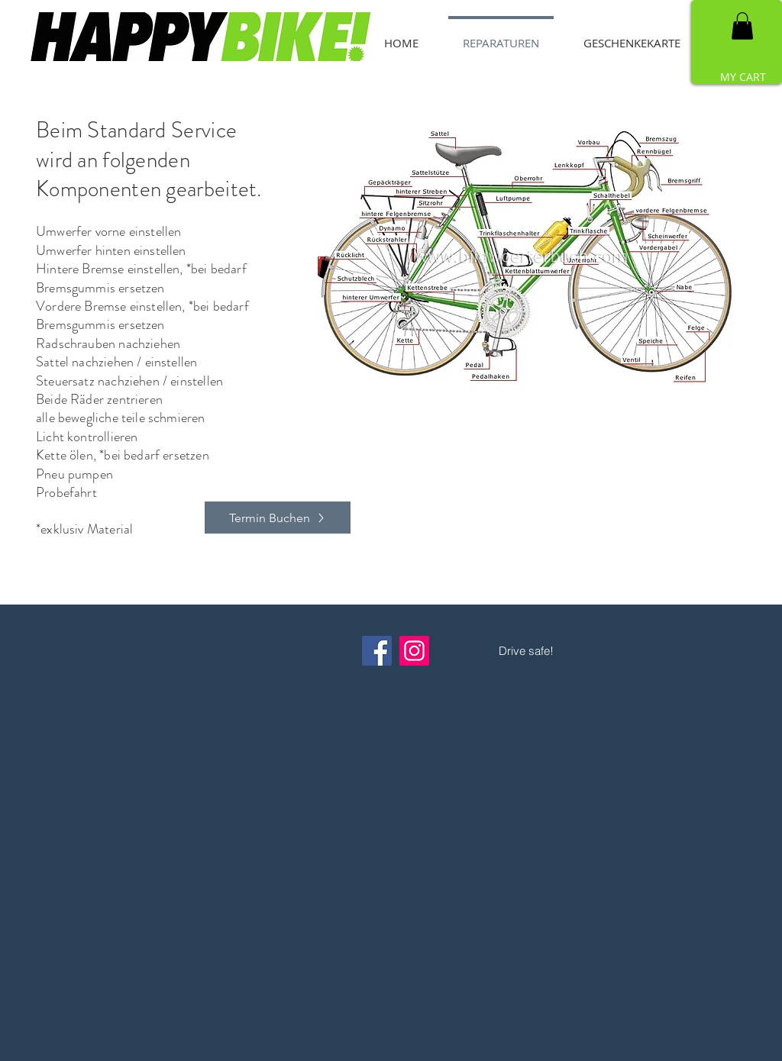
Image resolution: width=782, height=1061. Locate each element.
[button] (742, 26)
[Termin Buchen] (278, 517)
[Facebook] (377, 651)
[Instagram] (414, 651)
